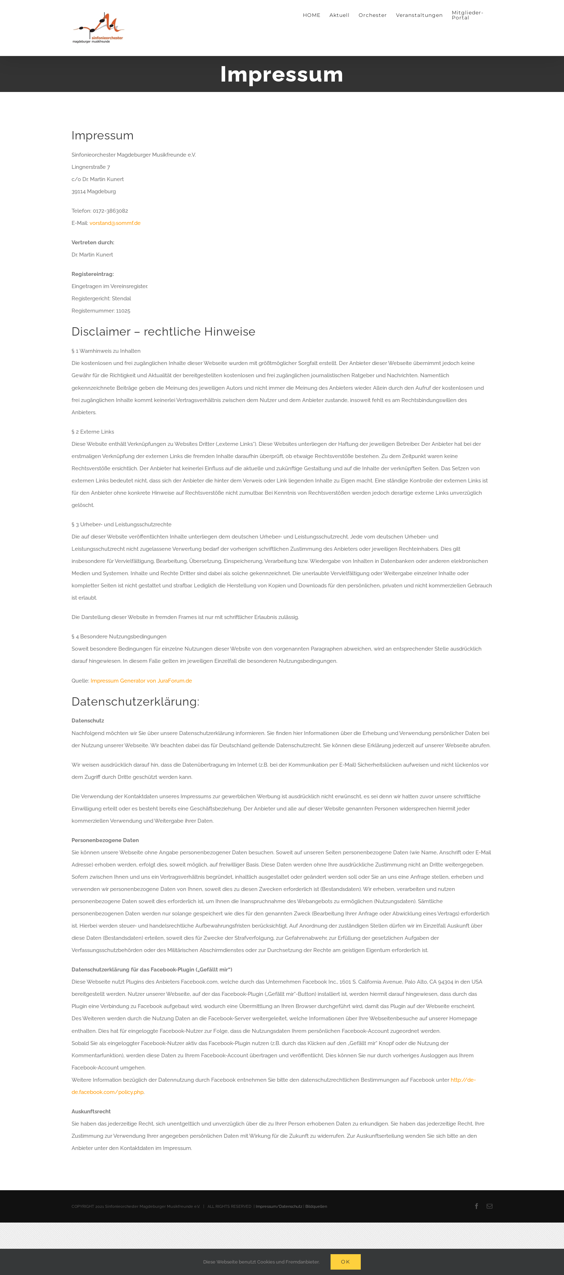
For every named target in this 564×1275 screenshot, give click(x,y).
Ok (345, 1261)
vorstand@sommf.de (115, 223)
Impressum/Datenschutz (279, 1206)
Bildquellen (316, 1206)
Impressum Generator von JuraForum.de (141, 681)
